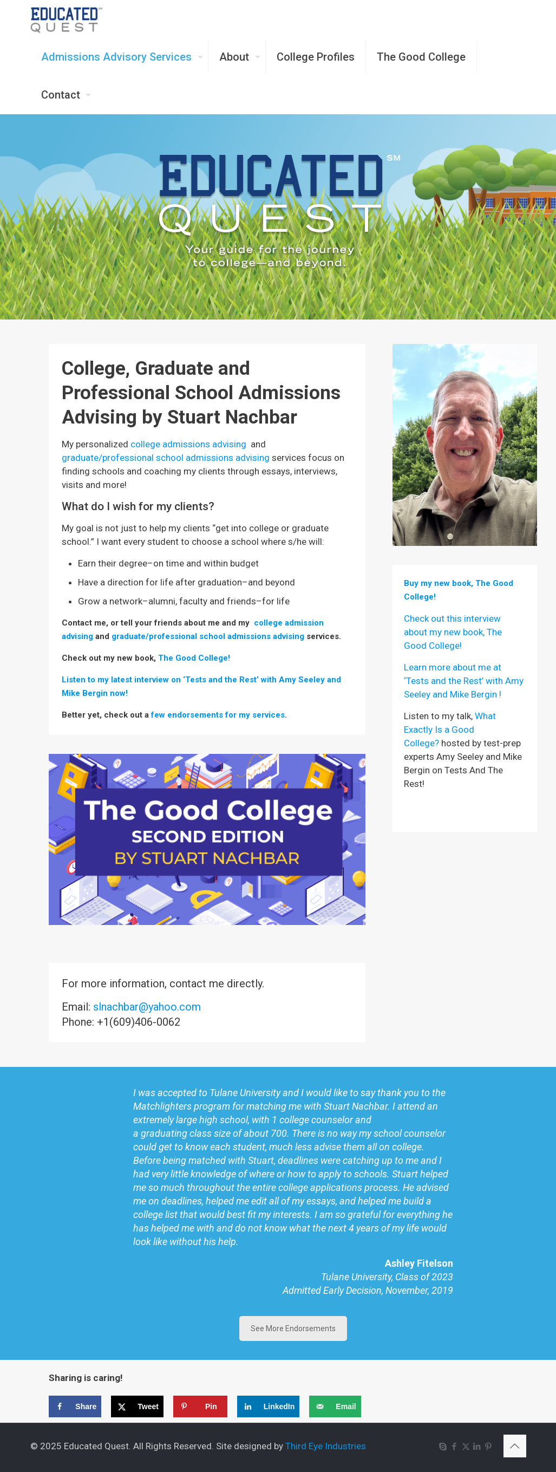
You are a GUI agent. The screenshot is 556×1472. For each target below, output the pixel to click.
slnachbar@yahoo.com (147, 1006)
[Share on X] (137, 1406)
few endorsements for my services (218, 715)
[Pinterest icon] (489, 1446)
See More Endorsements (293, 1328)
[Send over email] (335, 1406)
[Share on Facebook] (75, 1406)
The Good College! (194, 658)
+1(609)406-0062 (138, 1021)
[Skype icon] (443, 1446)
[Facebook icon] (454, 1446)
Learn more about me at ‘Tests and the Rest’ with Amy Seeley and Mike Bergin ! (464, 681)
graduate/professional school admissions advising (166, 457)
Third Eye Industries (325, 1446)
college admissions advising (188, 444)
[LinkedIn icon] (477, 1446)
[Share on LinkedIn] (268, 1406)
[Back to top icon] (514, 1446)
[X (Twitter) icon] (466, 1446)
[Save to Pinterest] (200, 1406)
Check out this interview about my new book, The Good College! (453, 632)
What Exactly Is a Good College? (450, 729)
